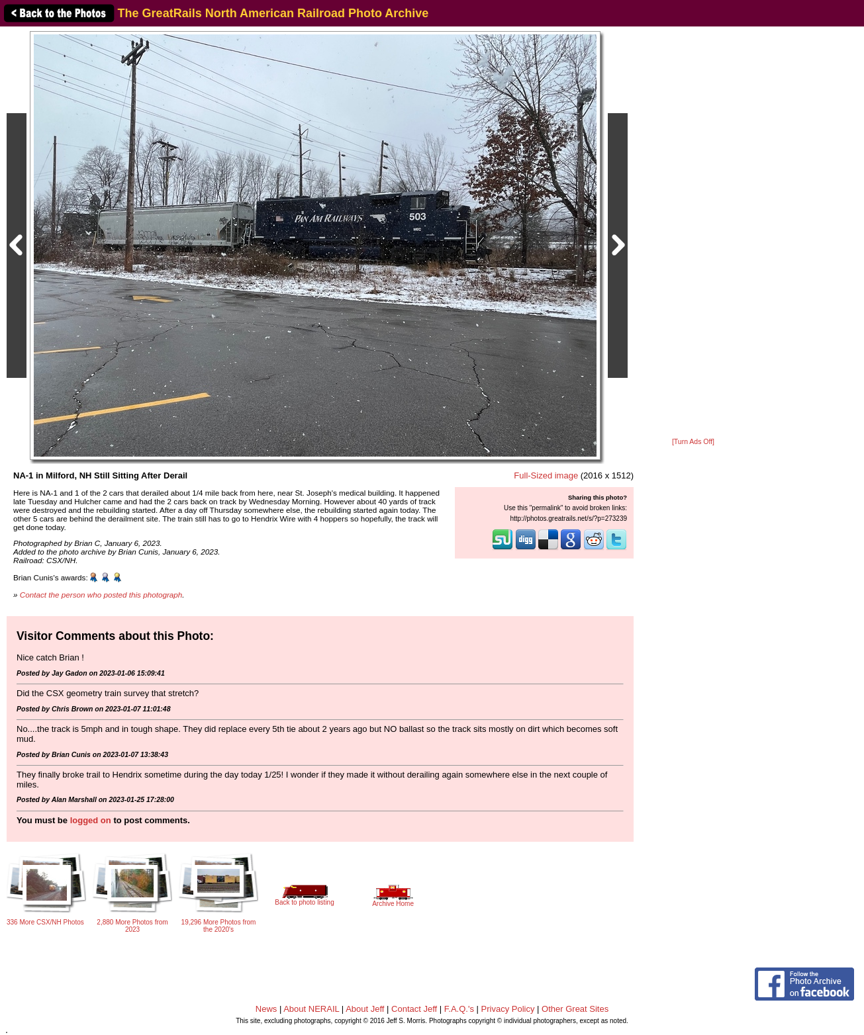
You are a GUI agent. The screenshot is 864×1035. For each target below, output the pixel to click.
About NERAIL (311, 1009)
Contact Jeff (414, 1009)
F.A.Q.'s (459, 1009)
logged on (90, 820)
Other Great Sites (575, 1009)
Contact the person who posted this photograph (101, 594)
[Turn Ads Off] (693, 441)
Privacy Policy (508, 1009)
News (266, 1009)
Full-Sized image (546, 475)
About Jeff (365, 1009)
